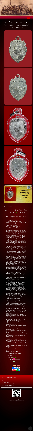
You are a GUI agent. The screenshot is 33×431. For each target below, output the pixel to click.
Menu (28, 17)
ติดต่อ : (11, 359)
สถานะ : (11, 212)
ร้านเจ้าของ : (10, 357)
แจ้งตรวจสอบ (15, 365)
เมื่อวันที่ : (11, 353)
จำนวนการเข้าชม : (9, 355)
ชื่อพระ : (11, 209)
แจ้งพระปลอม (18, 365)
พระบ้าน (15, 357)
